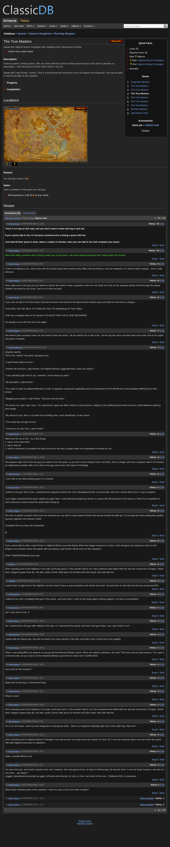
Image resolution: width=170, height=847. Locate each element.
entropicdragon (15, 347)
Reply (162, 245)
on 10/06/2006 (26, 805)
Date (32, 218)
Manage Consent (85, 823)
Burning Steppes (65, 33)
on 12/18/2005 (26, 264)
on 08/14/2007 (29, 347)
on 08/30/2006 (26, 224)
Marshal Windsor (139, 109)
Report (155, 245)
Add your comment (13, 218)
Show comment (147, 798)
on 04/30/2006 (26, 705)
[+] (163, 224)
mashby (12, 581)
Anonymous (14, 224)
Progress (12, 82)
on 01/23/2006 (26, 331)
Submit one (151, 125)
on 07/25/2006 (26, 487)
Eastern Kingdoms (40, 33)
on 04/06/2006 (26, 457)
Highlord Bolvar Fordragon (151, 60)
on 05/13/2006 (26, 621)
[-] (160, 224)
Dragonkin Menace (140, 82)
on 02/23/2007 (26, 721)
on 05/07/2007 (22, 581)
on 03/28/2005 (26, 250)
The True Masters (139, 86)
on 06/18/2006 (26, 634)
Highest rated (41, 218)
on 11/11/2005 (26, 474)
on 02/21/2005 (26, 691)
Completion (13, 89)
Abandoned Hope (139, 113)
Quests (22, 33)
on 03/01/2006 (26, 280)
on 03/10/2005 (26, 765)
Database (9, 33)
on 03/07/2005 (26, 678)
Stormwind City (11, 108)
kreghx (12, 564)
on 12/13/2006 (21, 564)
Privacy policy (85, 821)
